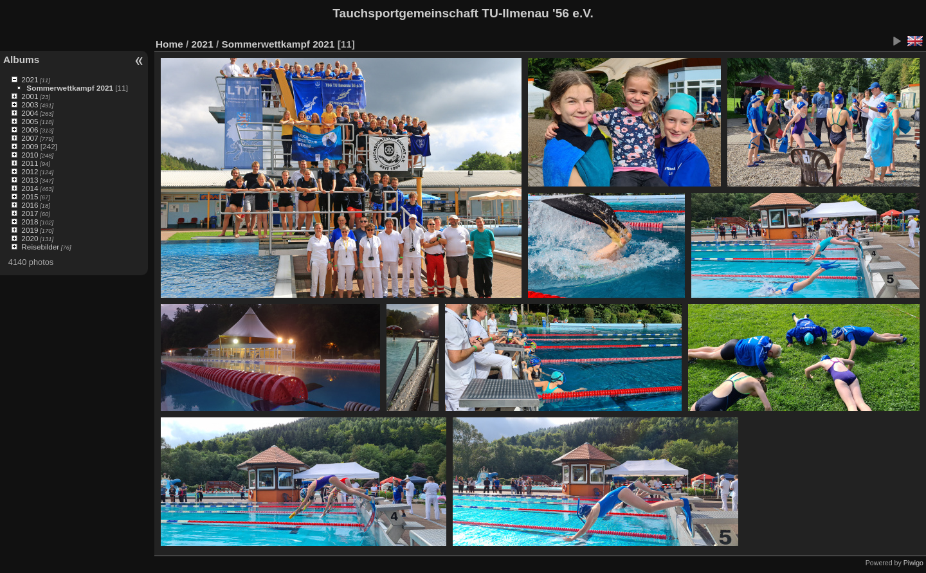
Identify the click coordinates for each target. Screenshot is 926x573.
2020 (29, 238)
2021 (29, 79)
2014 (29, 188)
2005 (29, 121)
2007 (29, 138)
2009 (29, 146)
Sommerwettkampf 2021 (69, 88)
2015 (29, 196)
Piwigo (913, 563)
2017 (29, 213)
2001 (29, 96)
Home (169, 44)
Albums (21, 59)
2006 (29, 129)
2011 (29, 163)
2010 (29, 154)
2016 (29, 205)
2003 (29, 104)
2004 (29, 113)
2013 (29, 180)
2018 (29, 221)
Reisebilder (40, 246)
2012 (29, 171)
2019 (29, 230)
